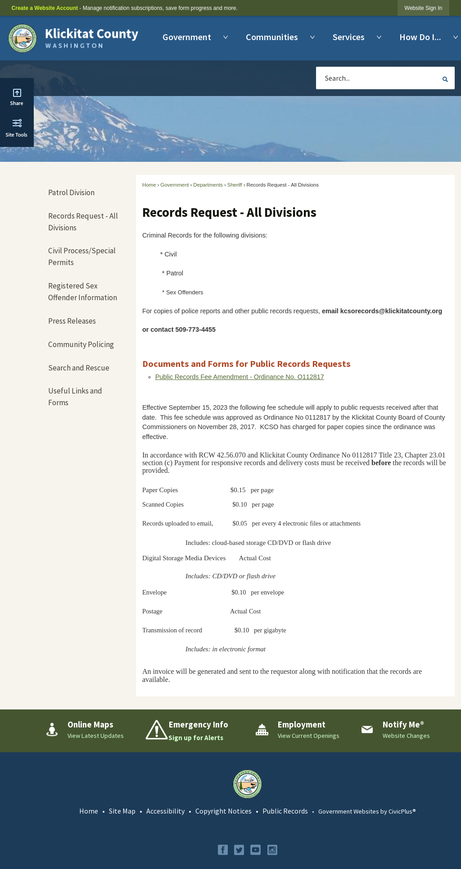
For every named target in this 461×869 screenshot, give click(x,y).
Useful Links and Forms (75, 396)
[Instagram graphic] (272, 850)
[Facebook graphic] (223, 850)
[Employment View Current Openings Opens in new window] (300, 729)
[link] (424, 8)
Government (174, 185)
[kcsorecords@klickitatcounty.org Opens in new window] (394, 311)
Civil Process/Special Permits (82, 256)
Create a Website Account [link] (45, 8)
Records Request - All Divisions (83, 222)
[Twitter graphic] (239, 850)
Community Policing (81, 344)
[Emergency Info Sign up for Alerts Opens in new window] (194, 731)
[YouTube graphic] (255, 850)
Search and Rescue (78, 368)
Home (149, 185)
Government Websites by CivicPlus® (367, 811)
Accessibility (165, 810)
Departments (208, 185)
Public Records (285, 810)
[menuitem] (189, 37)
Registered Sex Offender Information (82, 291)
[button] (445, 79)
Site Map (122, 810)
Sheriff (234, 185)
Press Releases (72, 321)
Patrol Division (71, 192)
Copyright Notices (223, 810)
